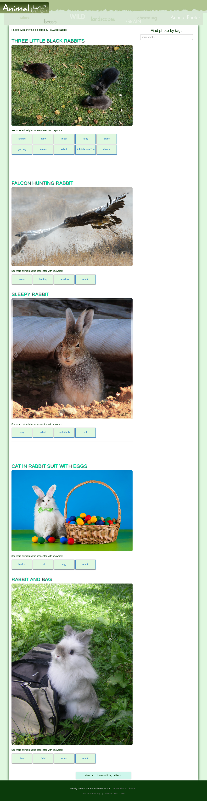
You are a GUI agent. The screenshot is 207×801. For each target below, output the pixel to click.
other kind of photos (124, 788)
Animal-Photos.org (91, 793)
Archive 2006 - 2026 (115, 793)
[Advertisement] (148, 7)
